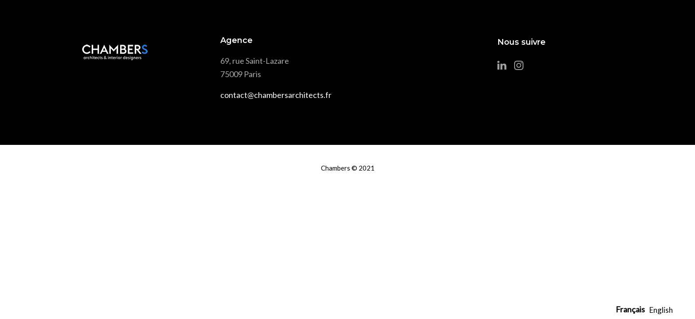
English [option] (661, 310)
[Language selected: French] (646, 309)
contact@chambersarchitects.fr (276, 95)
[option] (661, 310)
